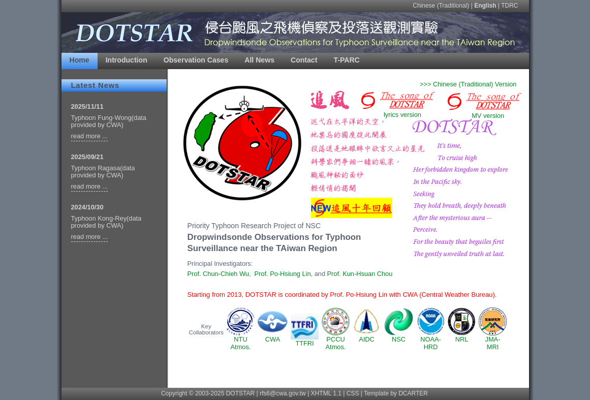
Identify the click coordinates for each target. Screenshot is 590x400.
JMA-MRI (493, 340)
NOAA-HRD (431, 340)
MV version (482, 112)
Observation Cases (196, 60)
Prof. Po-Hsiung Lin (283, 274)
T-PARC (346, 60)
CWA (273, 336)
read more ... (89, 136)
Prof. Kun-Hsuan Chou (360, 274)
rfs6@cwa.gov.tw (283, 393)
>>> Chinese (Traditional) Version (468, 84)
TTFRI (305, 340)
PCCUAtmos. (336, 340)
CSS (353, 393)
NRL (462, 336)
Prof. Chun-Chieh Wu (218, 274)
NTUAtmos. (241, 340)
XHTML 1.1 (326, 393)
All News (259, 60)
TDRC (509, 5)
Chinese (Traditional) (441, 5)
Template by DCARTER (396, 393)
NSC (399, 336)
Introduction (126, 60)
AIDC (367, 336)
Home (79, 60)
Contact (304, 60)
